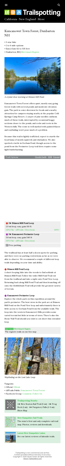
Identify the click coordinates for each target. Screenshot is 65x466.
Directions (30, 230)
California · (11, 19)
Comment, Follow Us (32, 393)
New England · (28, 19)
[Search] (59, 4)
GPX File (10, 230)
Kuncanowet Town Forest (33, 390)
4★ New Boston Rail (33, 404)
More (41, 19)
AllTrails (19, 230)
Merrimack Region (30, 52)
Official (16, 387)
